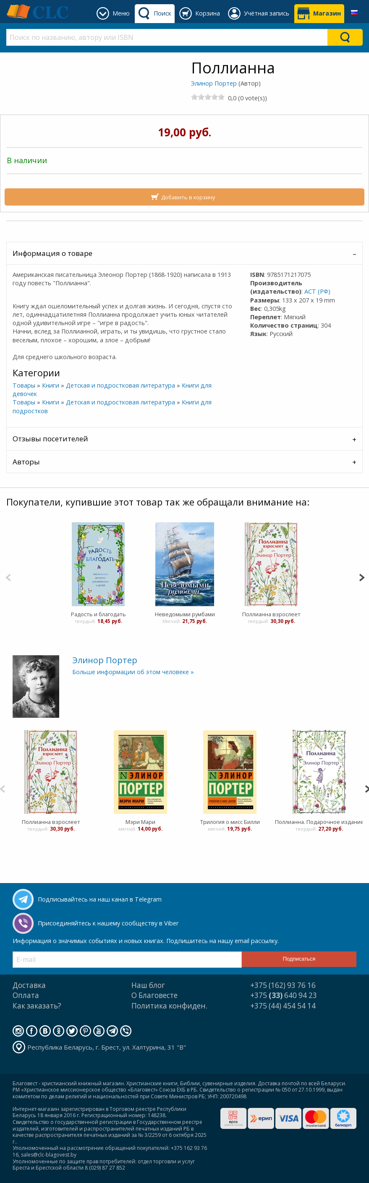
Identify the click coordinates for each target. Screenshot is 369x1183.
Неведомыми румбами (184, 614)
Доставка (29, 985)
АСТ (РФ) (317, 291)
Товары (24, 385)
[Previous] (8, 576)
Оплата (26, 995)
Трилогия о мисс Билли (230, 822)
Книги (50, 385)
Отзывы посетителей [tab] (50, 438)
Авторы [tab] (26, 461)
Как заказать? (37, 1006)
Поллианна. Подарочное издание (319, 822)
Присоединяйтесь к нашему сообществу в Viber (108, 923)
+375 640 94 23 (283, 995)
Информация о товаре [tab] (52, 253)
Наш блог (148, 985)
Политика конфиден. (169, 1006)
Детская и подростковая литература (120, 385)
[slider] (208, 97)
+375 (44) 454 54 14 (283, 1006)
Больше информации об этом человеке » (133, 672)
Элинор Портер (214, 83)
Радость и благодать (98, 614)
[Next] (362, 576)
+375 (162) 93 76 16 (283, 985)
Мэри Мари (140, 822)
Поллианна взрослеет (271, 614)
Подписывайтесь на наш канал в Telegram (100, 899)
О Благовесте (154, 995)
